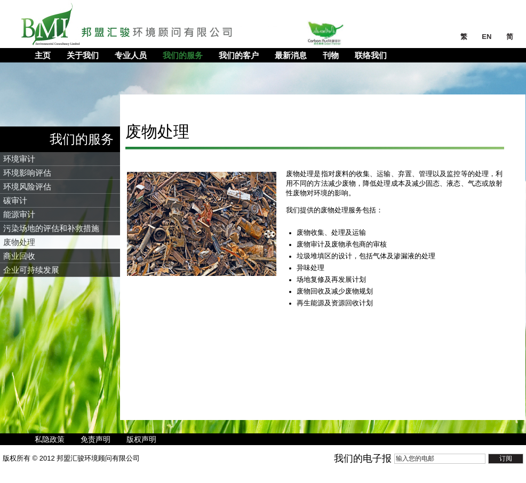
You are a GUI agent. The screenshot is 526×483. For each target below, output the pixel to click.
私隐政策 (50, 439)
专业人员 (131, 55)
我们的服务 (183, 55)
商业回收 (19, 255)
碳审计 (15, 200)
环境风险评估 (27, 186)
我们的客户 (239, 55)
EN (487, 37)
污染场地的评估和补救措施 (51, 228)
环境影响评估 (27, 172)
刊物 (331, 55)
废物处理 (19, 242)
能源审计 (19, 214)
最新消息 (291, 55)
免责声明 (95, 439)
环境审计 (19, 158)
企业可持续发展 (31, 269)
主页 (43, 55)
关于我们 (83, 55)
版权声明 (141, 439)
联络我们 (371, 55)
